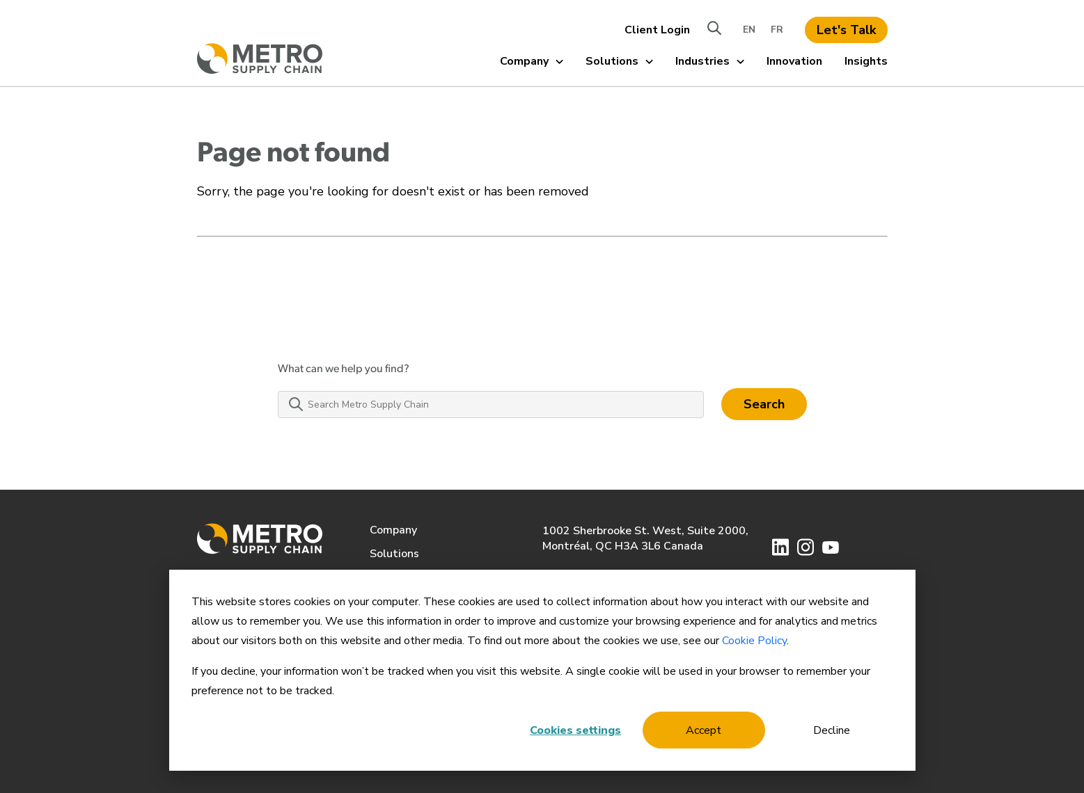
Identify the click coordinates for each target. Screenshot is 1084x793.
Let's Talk (846, 30)
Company (531, 61)
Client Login (657, 30)
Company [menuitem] (393, 530)
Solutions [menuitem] (394, 553)
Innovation (794, 61)
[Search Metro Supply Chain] (491, 404)
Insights (866, 61)
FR (777, 29)
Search (764, 404)
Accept (703, 730)
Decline (831, 730)
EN (749, 29)
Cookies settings (575, 730)
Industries (709, 61)
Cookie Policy (754, 640)
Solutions (619, 61)
